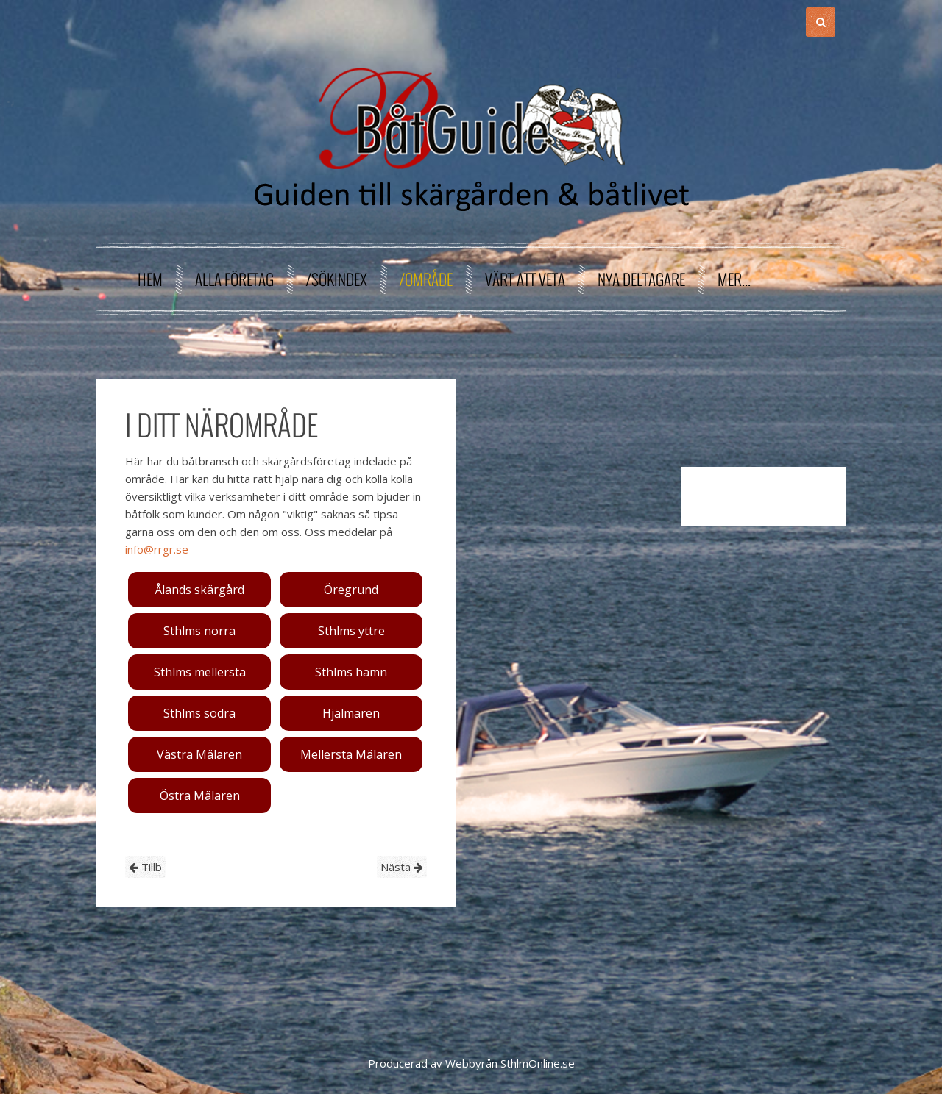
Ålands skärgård (199, 590)
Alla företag (234, 279)
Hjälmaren (351, 713)
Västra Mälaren (199, 754)
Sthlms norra (199, 631)
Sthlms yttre (351, 631)
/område (426, 279)
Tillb (145, 866)
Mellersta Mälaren (351, 754)
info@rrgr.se (156, 549)
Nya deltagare (641, 279)
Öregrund (351, 590)
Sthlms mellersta (200, 672)
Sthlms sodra (199, 713)
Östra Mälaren (200, 795)
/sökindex (336, 279)
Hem (150, 279)
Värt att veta (525, 279)
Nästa (401, 866)
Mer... (734, 279)
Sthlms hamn (351, 672)
